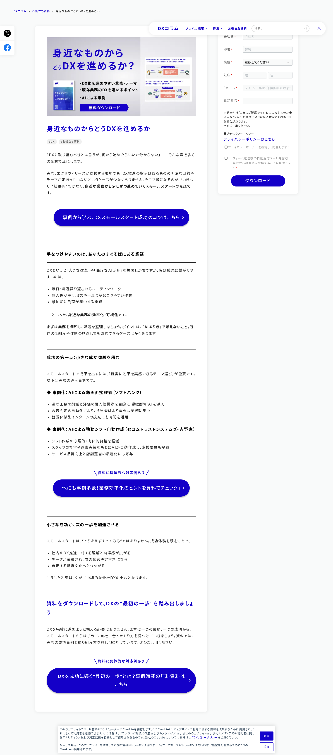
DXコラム (168, 28)
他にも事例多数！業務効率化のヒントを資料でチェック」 (121, 488)
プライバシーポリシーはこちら (249, 139)
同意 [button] (266, 736)
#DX (51, 141)
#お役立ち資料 (70, 141)
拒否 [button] (266, 746)
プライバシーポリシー (204, 737)
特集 (216, 28)
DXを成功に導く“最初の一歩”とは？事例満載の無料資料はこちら (121, 680)
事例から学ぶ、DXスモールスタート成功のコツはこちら (121, 217)
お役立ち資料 (237, 28)
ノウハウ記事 (195, 28)
